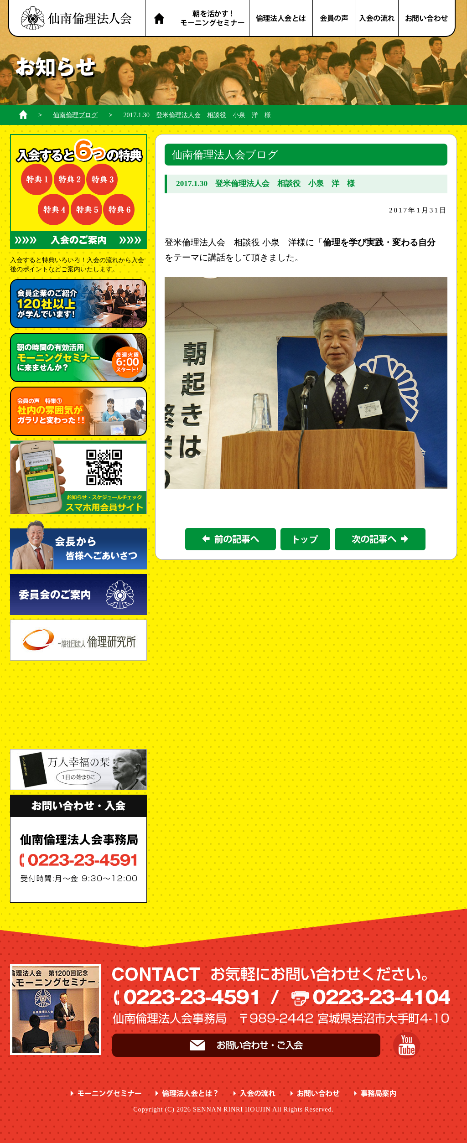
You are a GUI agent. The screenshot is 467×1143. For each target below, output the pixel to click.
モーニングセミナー (106, 1093)
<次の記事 (380, 539)
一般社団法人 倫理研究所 (78, 640)
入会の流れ (377, 18)
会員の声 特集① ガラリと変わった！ (78, 411)
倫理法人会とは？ (281, 18)
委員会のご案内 (78, 594)
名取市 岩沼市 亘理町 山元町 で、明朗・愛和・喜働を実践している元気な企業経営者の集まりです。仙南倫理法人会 (76, 18)
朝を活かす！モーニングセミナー (211, 18)
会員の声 (334, 18)
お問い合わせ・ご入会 (246, 1045)
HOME (159, 18)
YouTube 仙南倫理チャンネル (406, 1045)
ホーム (23, 114)
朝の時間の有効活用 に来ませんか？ (78, 357)
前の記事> (230, 539)
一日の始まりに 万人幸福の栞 (78, 769)
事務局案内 (375, 1093)
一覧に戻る (305, 539)
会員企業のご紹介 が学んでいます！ (78, 303)
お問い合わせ (427, 18)
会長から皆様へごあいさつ (78, 544)
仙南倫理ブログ (75, 115)
